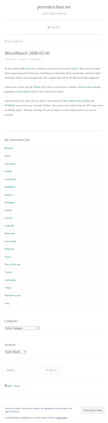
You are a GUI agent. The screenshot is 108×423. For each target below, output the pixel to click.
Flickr (8, 156)
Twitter (8, 272)
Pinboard (9, 249)
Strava (8, 256)
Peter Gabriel (83, 100)
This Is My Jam (13, 264)
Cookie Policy (61, 418)
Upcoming (10, 280)
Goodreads (10, 179)
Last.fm (8, 218)
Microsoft (26, 68)
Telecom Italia (85, 87)
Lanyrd (8, 210)
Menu (55, 27)
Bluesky (9, 148)
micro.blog (10, 241)
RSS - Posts (12, 386)
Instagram (10, 202)
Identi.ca (9, 194)
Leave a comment (30, 59)
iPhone (37, 87)
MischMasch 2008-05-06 (27, 53)
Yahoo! (74, 68)
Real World (69, 100)
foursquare (10, 163)
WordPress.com (13, 295)
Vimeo (8, 287)
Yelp (7, 303)
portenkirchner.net (54, 6)
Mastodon (10, 233)
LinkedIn (9, 225)
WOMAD (10, 105)
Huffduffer (10, 187)
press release (23, 91)
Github (8, 171)
